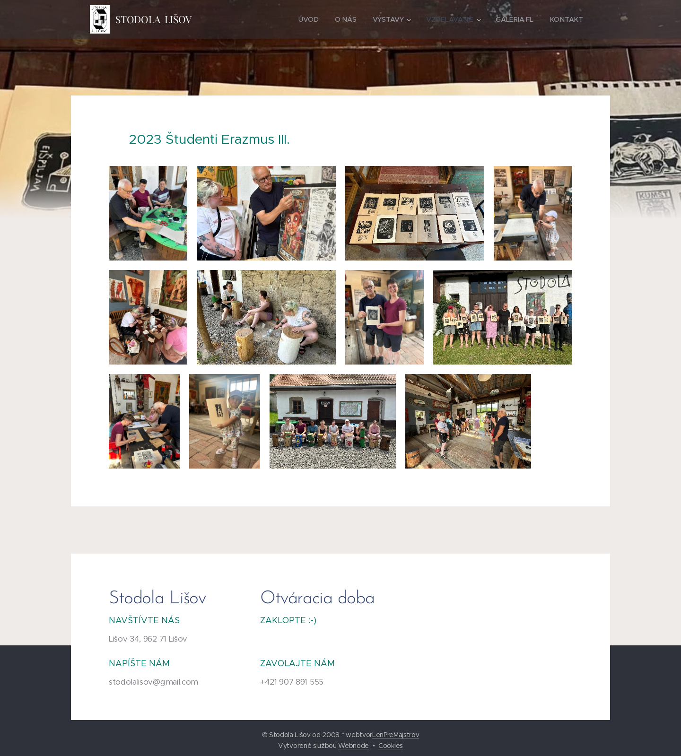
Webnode (353, 745)
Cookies (390, 745)
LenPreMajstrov (395, 734)
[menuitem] (308, 19)
